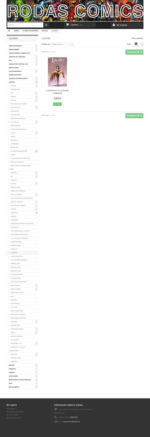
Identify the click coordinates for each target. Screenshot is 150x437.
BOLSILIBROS (14, 387)
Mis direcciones (12, 415)
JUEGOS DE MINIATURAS (18, 78)
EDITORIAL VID (16, 343)
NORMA (13, 86)
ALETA (12, 133)
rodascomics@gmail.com (71, 421)
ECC (12, 93)
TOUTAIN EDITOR (16, 329)
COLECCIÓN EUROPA (18, 282)
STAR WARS (15, 303)
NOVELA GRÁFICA (17, 162)
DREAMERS (14, 111)
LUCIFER (13, 253)
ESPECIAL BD (15, 271)
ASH (12, 296)
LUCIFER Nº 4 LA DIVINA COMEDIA (57, 92)
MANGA (12, 365)
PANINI (13, 97)
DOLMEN (13, 322)
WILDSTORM (15, 285)
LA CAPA (13, 307)
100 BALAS (14, 227)
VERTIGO (14, 213)
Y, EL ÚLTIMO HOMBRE (18, 260)
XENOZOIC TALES (17, 293)
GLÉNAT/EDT (15, 107)
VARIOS (13, 216)
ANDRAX (13, 300)
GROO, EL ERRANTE (18, 191)
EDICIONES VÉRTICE (18, 318)
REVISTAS (14, 147)
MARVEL (13, 173)
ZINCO (12, 333)
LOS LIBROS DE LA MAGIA (20, 231)
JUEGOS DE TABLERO (17, 57)
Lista (142, 44)
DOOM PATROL (16, 242)
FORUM (13, 100)
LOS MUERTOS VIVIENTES (20, 158)
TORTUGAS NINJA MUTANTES (21, 198)
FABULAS (14, 249)
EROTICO (14, 354)
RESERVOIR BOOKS (18, 118)
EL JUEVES (14, 340)
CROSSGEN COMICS (18, 205)
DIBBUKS (13, 361)
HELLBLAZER (15, 267)
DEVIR (12, 136)
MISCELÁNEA (14, 68)
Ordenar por (46, 44)
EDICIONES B (15, 126)
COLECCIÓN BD (16, 274)
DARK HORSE (15, 289)
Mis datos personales (14, 418)
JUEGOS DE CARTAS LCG (18, 64)
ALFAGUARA (15, 115)
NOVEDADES (15, 89)
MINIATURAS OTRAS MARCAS (20, 380)
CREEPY (13, 180)
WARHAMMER (14, 49)
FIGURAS (12, 369)
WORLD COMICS (16, 202)
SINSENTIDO (15, 325)
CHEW (12, 155)
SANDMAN (14, 220)
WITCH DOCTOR (16, 311)
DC (11, 176)
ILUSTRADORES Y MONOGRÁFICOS (15, 73)
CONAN (13, 184)
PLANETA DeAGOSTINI (18, 151)
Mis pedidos (11, 409)
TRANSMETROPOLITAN (19, 234)
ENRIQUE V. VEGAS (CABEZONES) (17, 349)
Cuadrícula (136, 44)
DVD (10, 383)
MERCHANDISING (15, 46)
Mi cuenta (12, 404)
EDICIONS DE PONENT (18, 104)
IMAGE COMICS (16, 194)
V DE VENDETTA (16, 256)
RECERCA (14, 140)
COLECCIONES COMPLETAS (19, 53)
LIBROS (12, 372)
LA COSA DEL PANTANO (19, 238)
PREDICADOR (15, 245)
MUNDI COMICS (16, 336)
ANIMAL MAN (15, 263)
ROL (10, 60)
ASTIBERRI (14, 144)
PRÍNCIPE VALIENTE (18, 314)
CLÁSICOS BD (15, 278)
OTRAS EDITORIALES (18, 129)
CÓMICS (12, 82)
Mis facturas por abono (15, 412)
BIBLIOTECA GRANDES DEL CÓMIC (20, 167)
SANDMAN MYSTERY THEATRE (21, 224)
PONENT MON (15, 358)
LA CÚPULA (14, 122)
